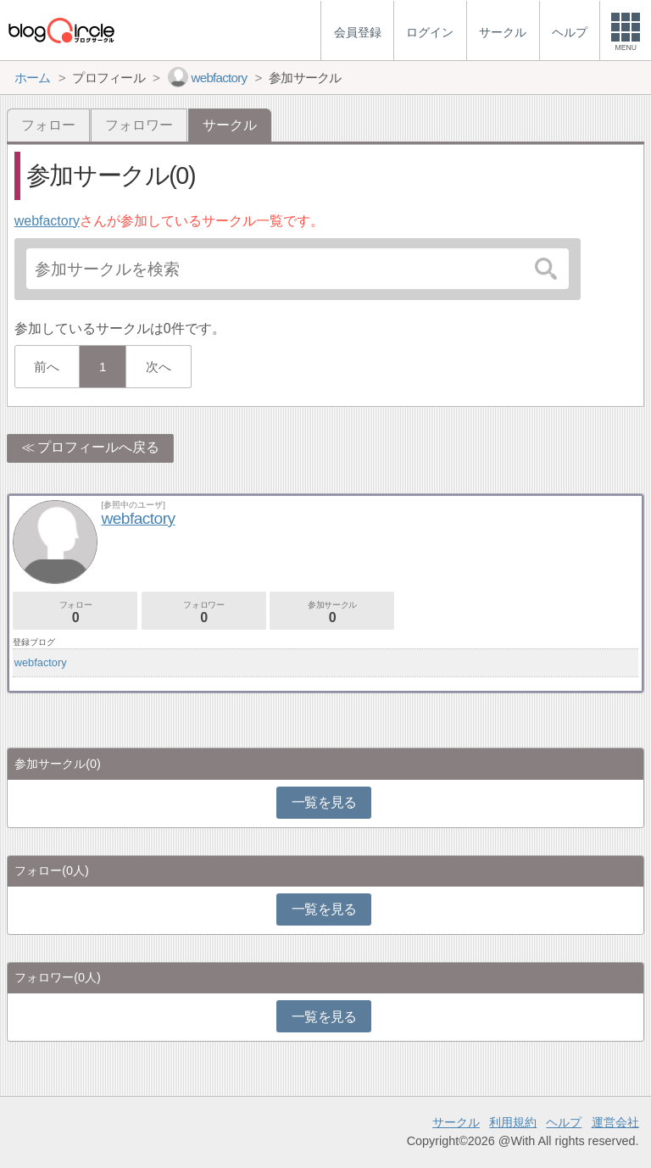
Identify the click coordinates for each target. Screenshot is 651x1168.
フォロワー (139, 125)
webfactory (47, 221)
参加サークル (332, 612)
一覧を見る (324, 802)
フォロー (48, 125)
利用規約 (513, 1122)
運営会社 (615, 1122)
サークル (456, 1122)
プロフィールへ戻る (98, 447)
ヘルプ (563, 1122)
